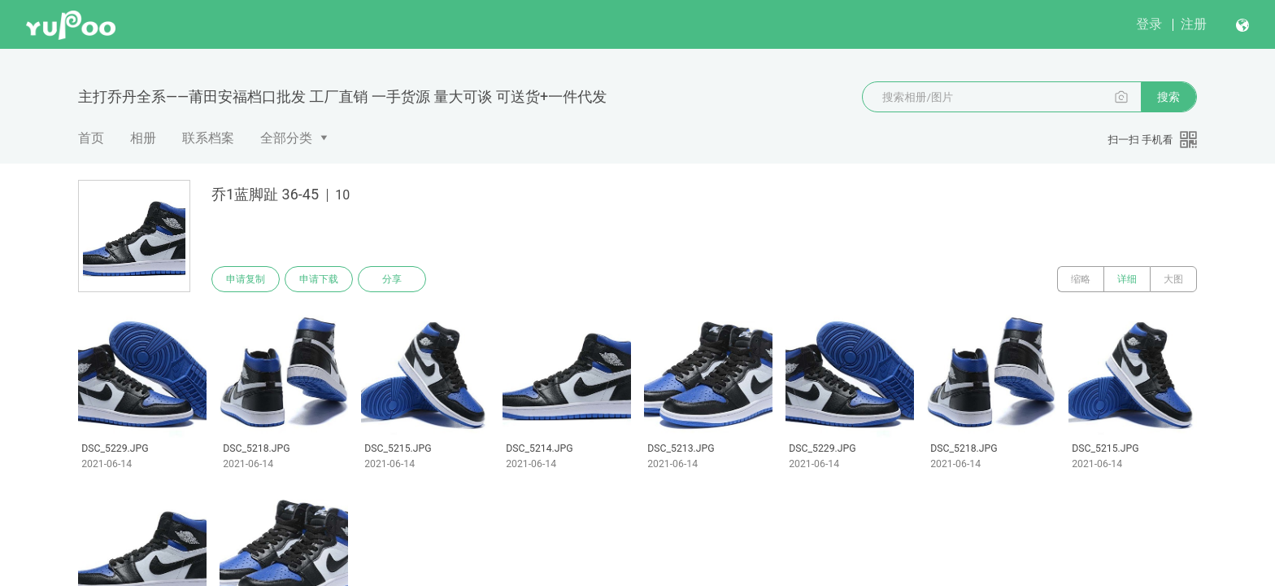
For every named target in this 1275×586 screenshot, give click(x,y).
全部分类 (286, 138)
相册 (143, 138)
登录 (1149, 24)
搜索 (1168, 96)
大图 (1173, 279)
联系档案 (208, 138)
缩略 (1080, 279)
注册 (1194, 24)
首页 (91, 138)
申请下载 (318, 279)
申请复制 (245, 279)
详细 (1127, 279)
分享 (392, 279)
